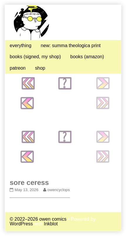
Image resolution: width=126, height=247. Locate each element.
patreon (18, 68)
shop (40, 68)
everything (20, 45)
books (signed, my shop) (35, 56)
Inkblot (51, 223)
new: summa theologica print (71, 45)
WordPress (21, 223)
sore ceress (29, 182)
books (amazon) (87, 56)
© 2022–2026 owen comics (38, 219)
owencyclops (58, 190)
